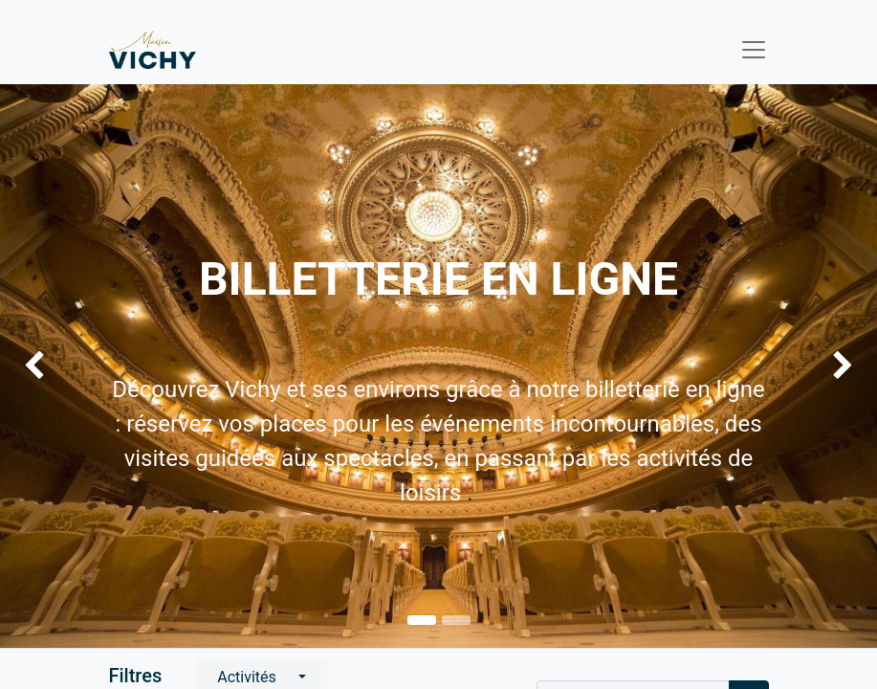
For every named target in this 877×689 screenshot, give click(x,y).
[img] (35, 366)
